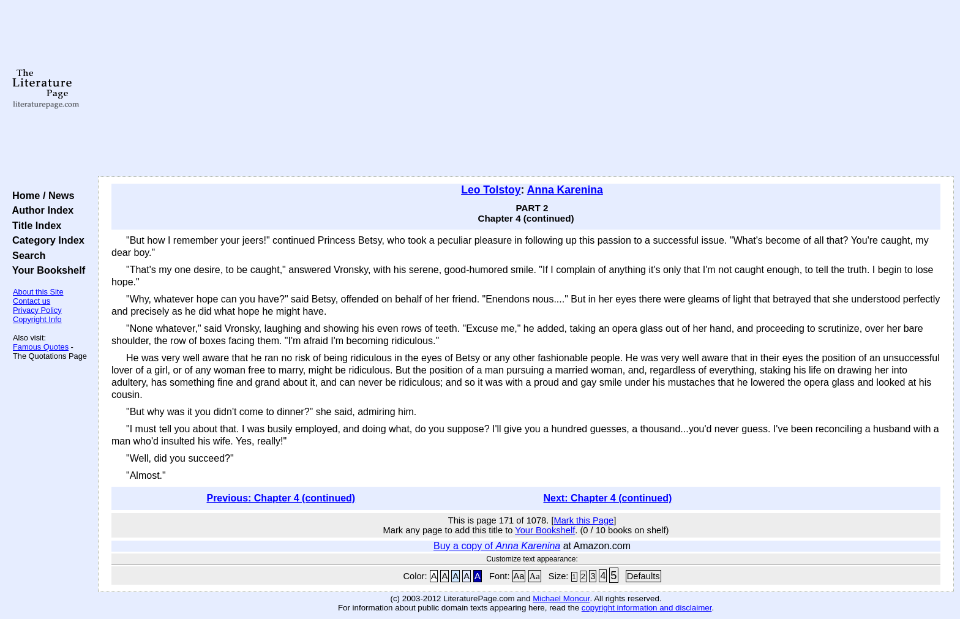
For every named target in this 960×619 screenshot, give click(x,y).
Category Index (45, 240)
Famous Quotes (41, 346)
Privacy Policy (37, 310)
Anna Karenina (565, 190)
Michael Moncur (561, 598)
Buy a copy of (496, 546)
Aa (519, 576)
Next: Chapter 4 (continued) (608, 498)
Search (26, 255)
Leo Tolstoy (490, 190)
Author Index (40, 210)
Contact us (31, 301)
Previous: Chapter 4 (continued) (280, 498)
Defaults (643, 576)
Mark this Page (583, 520)
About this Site (38, 291)
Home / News (41, 195)
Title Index (34, 225)
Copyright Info (37, 319)
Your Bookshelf (46, 270)
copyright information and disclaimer (647, 607)
